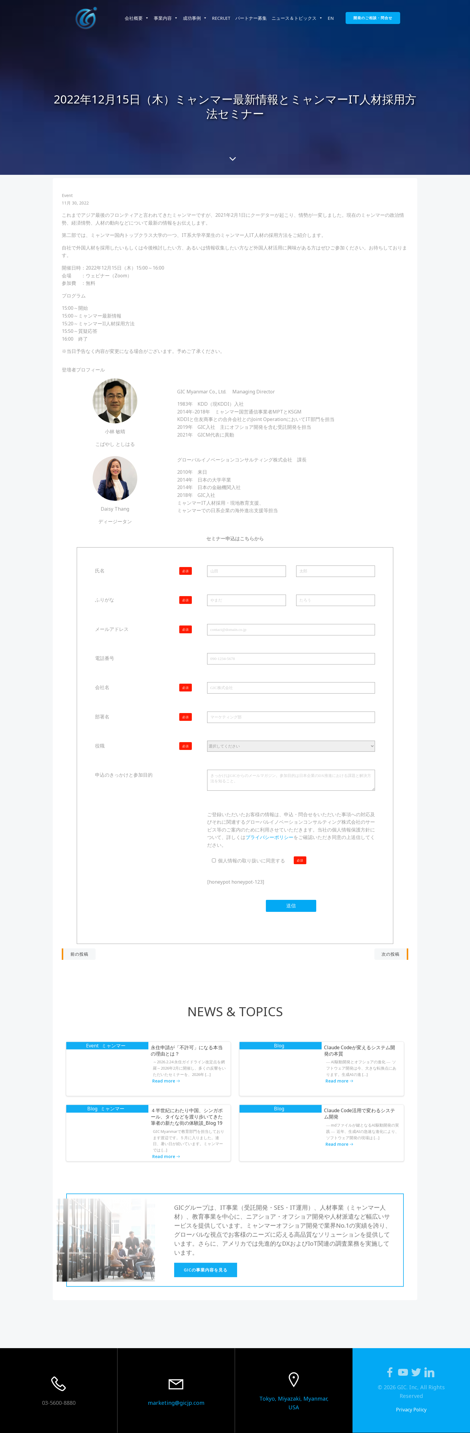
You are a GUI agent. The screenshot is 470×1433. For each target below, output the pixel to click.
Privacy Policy (411, 1409)
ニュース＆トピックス (297, 18)
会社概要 (137, 18)
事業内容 (166, 18)
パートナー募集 (251, 18)
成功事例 (195, 18)
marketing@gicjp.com (176, 1402)
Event (67, 195)
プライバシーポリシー (269, 837)
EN (331, 18)
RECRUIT (221, 18)
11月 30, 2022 (75, 203)
